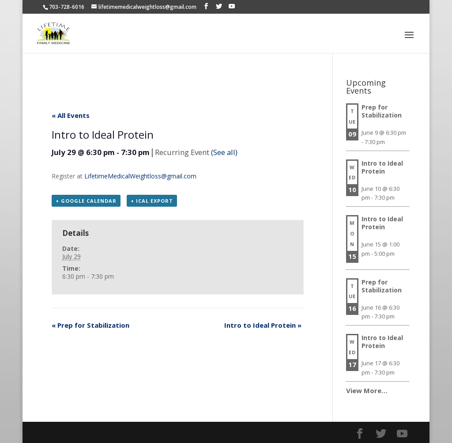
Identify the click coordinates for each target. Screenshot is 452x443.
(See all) (224, 152)
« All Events (71, 115)
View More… (367, 390)
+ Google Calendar (86, 200)
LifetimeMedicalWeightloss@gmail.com (140, 176)
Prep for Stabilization (90, 325)
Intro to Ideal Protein (262, 325)
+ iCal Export (152, 200)
